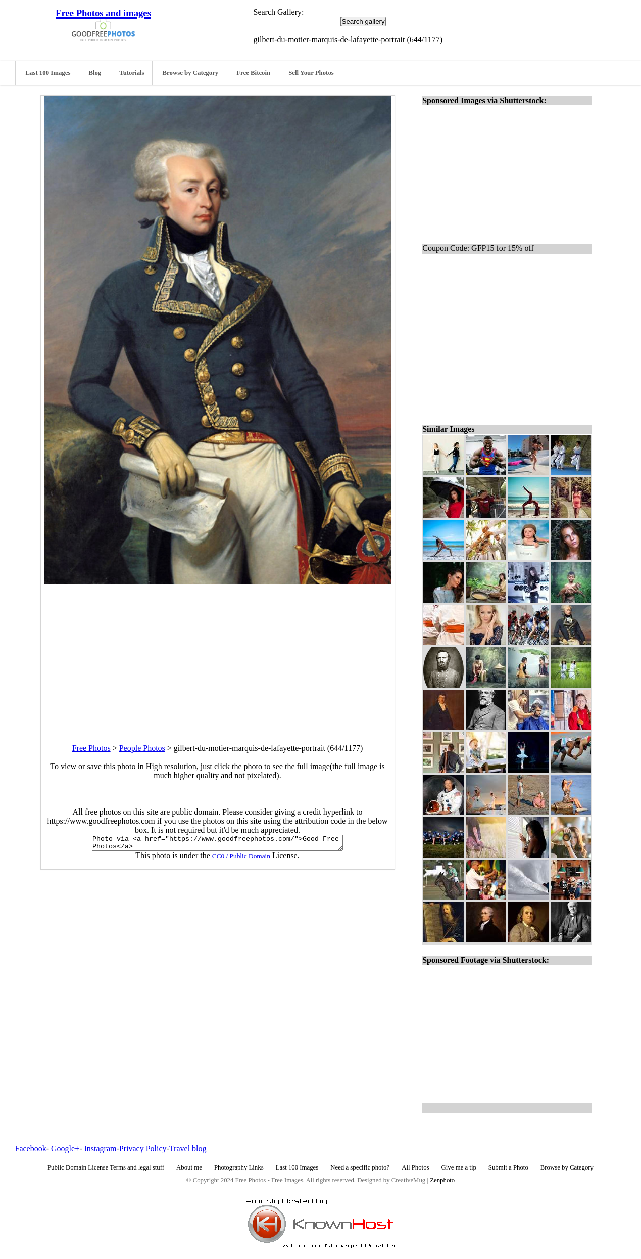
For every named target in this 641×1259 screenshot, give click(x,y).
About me (189, 1167)
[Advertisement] (218, 655)
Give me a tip (458, 1167)
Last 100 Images (48, 72)
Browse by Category (191, 72)
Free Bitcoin (253, 72)
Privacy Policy (143, 1148)
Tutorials (131, 72)
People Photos (142, 748)
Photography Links (239, 1167)
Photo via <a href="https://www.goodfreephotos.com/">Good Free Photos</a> (217, 844)
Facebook (30, 1148)
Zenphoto (442, 1180)
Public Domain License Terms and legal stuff (105, 1167)
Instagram (100, 1148)
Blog (94, 72)
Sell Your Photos (311, 72)
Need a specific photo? (359, 1167)
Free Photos (91, 748)
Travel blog (188, 1148)
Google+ (65, 1148)
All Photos (415, 1167)
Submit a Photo (508, 1167)
